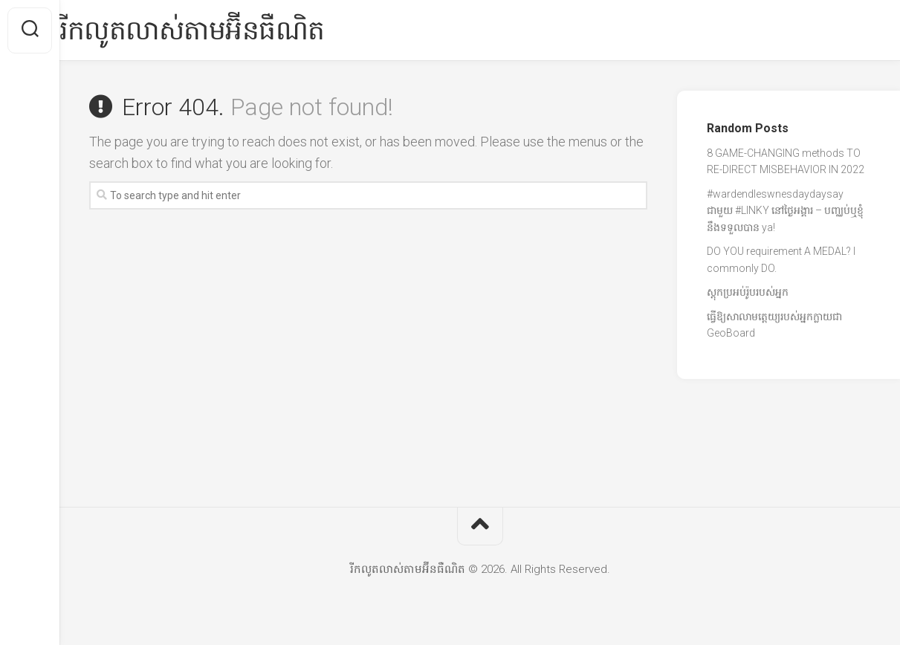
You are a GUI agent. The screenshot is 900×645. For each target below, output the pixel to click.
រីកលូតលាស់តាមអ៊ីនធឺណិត (222, 30)
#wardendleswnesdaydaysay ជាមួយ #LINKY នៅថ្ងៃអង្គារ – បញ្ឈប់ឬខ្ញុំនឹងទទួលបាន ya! (785, 210)
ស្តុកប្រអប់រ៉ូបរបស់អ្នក (748, 292)
